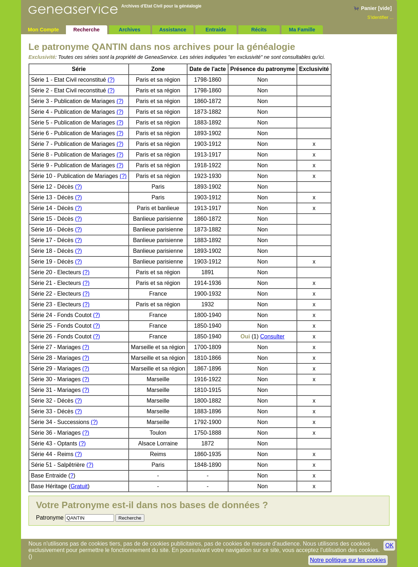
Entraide (216, 29)
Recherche (86, 29)
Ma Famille (302, 29)
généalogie (190, 6)
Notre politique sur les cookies (348, 560)
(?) (111, 80)
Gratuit (79, 486)
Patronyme (49, 518)
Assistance (172, 29)
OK (389, 545)
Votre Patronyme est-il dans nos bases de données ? (152, 505)
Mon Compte (43, 29)
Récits (259, 29)
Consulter (272, 336)
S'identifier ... (380, 17)
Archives (129, 29)
